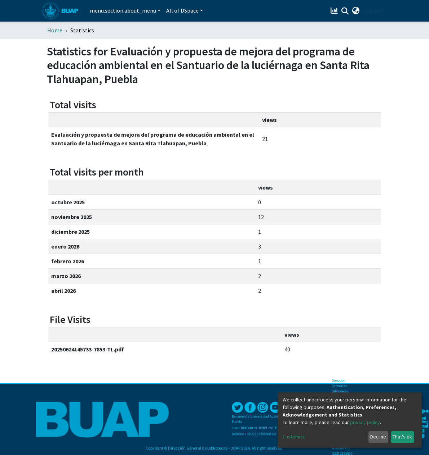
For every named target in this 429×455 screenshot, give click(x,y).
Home (54, 30)
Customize (294, 436)
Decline (378, 436)
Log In (371, 10)
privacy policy (365, 422)
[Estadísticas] (335, 10)
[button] (356, 10)
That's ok (402, 436)
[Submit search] (345, 11)
